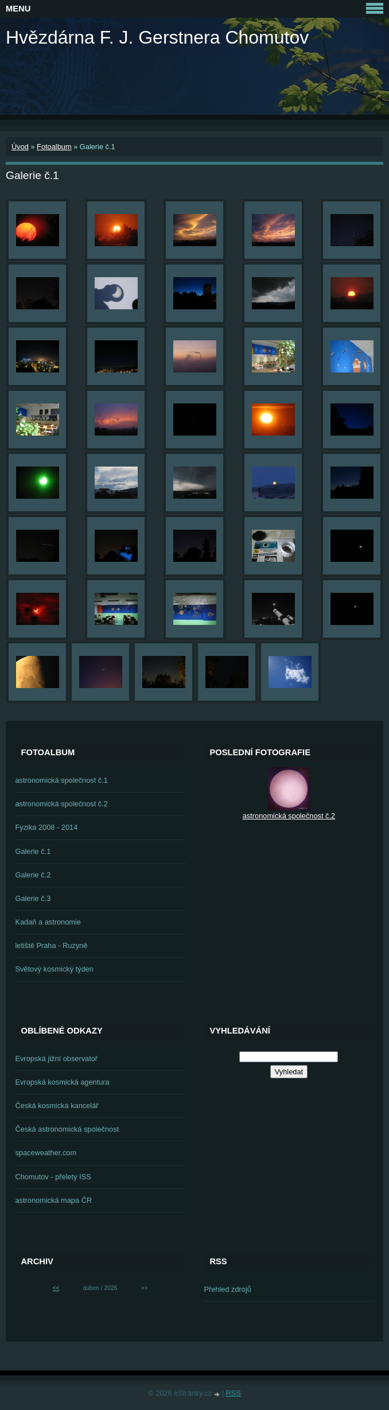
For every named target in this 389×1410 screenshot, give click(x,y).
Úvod (20, 146)
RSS (233, 1393)
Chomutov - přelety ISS (53, 1176)
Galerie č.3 (32, 898)
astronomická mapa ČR (53, 1200)
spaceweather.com (45, 1152)
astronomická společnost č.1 (61, 780)
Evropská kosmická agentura (62, 1082)
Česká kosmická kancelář (56, 1105)
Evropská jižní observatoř (56, 1058)
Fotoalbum (54, 146)
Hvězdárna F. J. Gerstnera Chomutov (157, 37)
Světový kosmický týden (54, 969)
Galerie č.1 (32, 851)
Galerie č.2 (32, 875)
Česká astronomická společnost (67, 1129)
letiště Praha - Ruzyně (51, 945)
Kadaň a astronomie (48, 922)
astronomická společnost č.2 (61, 803)
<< (56, 1288)
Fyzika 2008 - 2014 (46, 827)
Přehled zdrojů (227, 1289)
